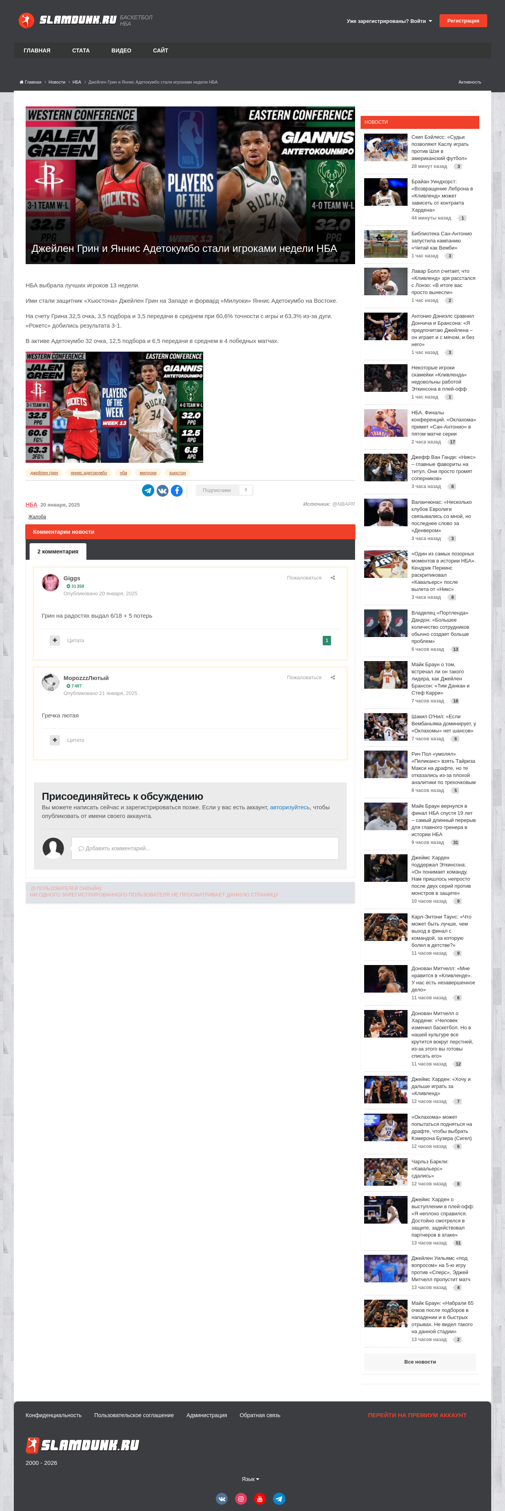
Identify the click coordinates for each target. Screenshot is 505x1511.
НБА (31, 504)
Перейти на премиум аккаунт (417, 1415)
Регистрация (463, 21)
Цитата (75, 640)
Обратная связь (260, 1415)
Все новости (420, 1362)
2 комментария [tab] (58, 551)
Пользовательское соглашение (134, 1415)
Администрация (207, 1415)
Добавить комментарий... (114, 848)
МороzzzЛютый (86, 677)
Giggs (72, 578)
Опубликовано (100, 593)
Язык (251, 1479)
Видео (121, 50)
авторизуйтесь (290, 807)
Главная (37, 50)
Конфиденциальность (54, 1415)
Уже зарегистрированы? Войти (389, 21)
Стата (81, 50)
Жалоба (37, 517)
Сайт (160, 50)
